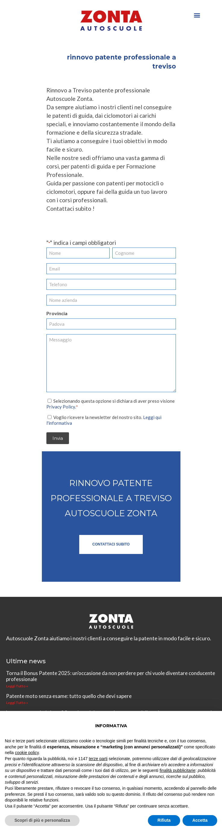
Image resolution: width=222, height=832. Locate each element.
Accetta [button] (200, 820)
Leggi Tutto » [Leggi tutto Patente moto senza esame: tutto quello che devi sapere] (17, 702)
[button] (197, 15)
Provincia (56, 313)
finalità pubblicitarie (177, 770)
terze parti (98, 758)
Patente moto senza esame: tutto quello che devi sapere (69, 696)
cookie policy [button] (27, 752)
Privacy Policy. (61, 406)
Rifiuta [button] (164, 820)
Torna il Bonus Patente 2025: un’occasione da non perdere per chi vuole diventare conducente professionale (110, 676)
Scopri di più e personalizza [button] (42, 820)
